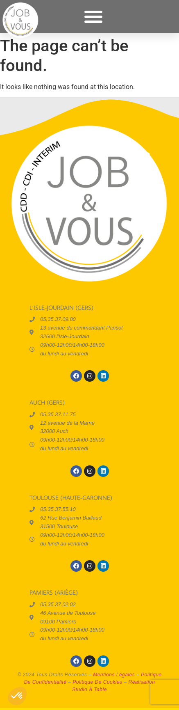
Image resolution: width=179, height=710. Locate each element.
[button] (93, 16)
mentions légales (114, 675)
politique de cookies (97, 682)
